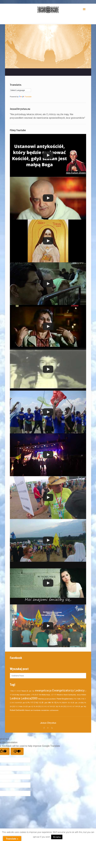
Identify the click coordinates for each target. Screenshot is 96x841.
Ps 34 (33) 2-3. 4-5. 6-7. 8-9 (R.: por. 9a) (72, 706)
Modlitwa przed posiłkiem (47, 699)
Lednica (15, 698)
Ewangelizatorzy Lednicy (68, 690)
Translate (25, 96)
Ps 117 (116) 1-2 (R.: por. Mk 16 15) (42, 702)
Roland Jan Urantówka (33, 710)
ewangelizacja (43, 690)
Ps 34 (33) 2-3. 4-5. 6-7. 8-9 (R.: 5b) (46, 706)
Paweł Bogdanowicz (65, 699)
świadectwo (45, 710)
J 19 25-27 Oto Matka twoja (40, 695)
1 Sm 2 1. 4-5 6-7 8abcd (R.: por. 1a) (22, 691)
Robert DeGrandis (17, 710)
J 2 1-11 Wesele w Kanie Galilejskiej (63, 695)
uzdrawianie (54, 710)
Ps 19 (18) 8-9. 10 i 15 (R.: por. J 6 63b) (70, 703)
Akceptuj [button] (57, 837)
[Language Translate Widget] (20, 90)
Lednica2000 (29, 698)
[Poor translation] (17, 751)
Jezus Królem (81, 695)
